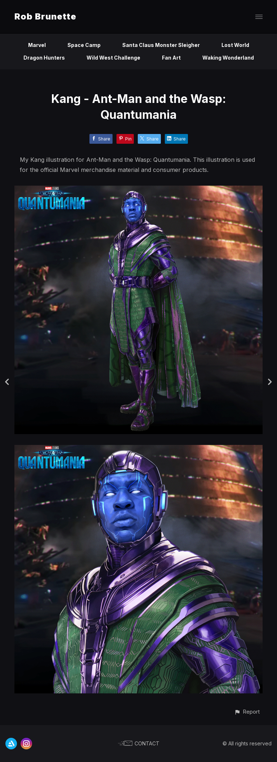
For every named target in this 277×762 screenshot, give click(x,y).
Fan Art (171, 58)
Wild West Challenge (113, 58)
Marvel (37, 45)
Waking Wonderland (228, 58)
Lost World (235, 45)
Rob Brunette (45, 16)
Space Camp (84, 45)
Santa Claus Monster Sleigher (161, 45)
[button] (247, 711)
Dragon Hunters (44, 58)
